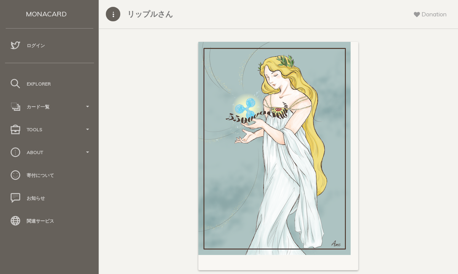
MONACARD (46, 14)
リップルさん (150, 14)
